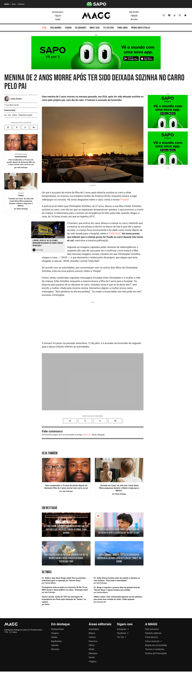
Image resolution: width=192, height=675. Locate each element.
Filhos (21, 193)
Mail (14, 4)
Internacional (9, 110)
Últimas (47, 572)
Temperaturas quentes (25, 115)
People (124, 199)
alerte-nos (87, 435)
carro (9, 115)
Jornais (20, 4)
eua (5, 115)
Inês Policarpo (22, 167)
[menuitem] (44, 27)
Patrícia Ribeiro (50, 583)
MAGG (47, 604)
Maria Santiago (22, 209)
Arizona (14, 115)
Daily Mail (114, 233)
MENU (6, 4)
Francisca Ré (101, 602)
